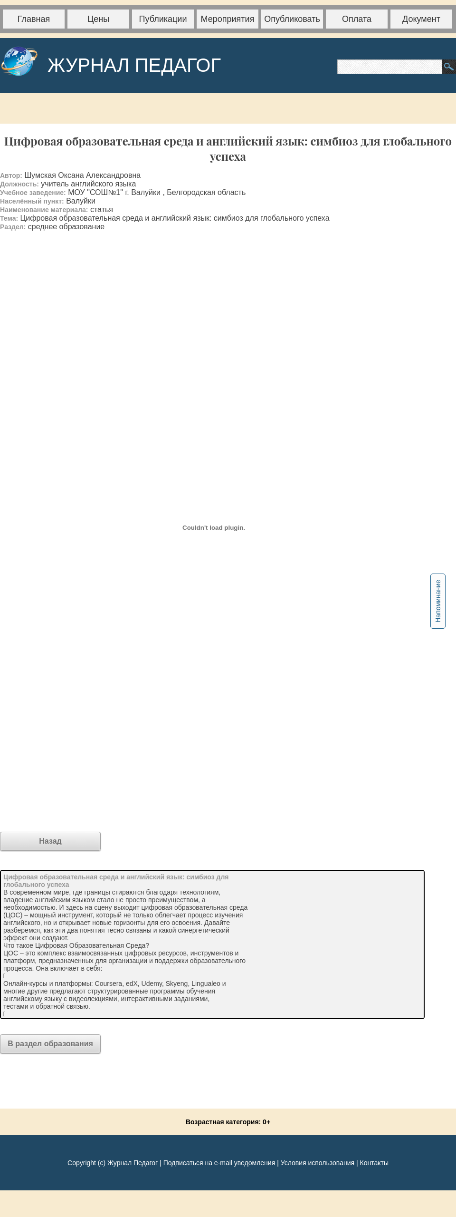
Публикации (163, 19)
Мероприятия (228, 19)
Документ (421, 19)
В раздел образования (50, 1044)
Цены (98, 19)
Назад (50, 841)
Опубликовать (292, 19)
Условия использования (317, 1163)
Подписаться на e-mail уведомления (219, 1163)
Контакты (374, 1163)
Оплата (356, 19)
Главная (34, 19)
